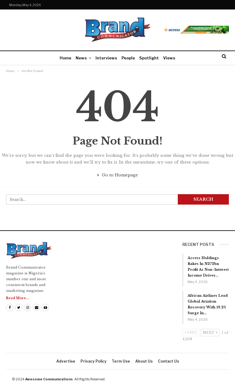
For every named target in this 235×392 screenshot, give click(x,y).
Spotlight (149, 57)
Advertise (65, 361)
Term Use (121, 361)
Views (169, 57)
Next (210, 332)
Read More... (17, 298)
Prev (191, 332)
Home (65, 57)
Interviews (106, 57)
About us (144, 361)
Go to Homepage (117, 175)
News (81, 57)
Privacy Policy (93, 361)
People (128, 57)
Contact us (168, 361)
